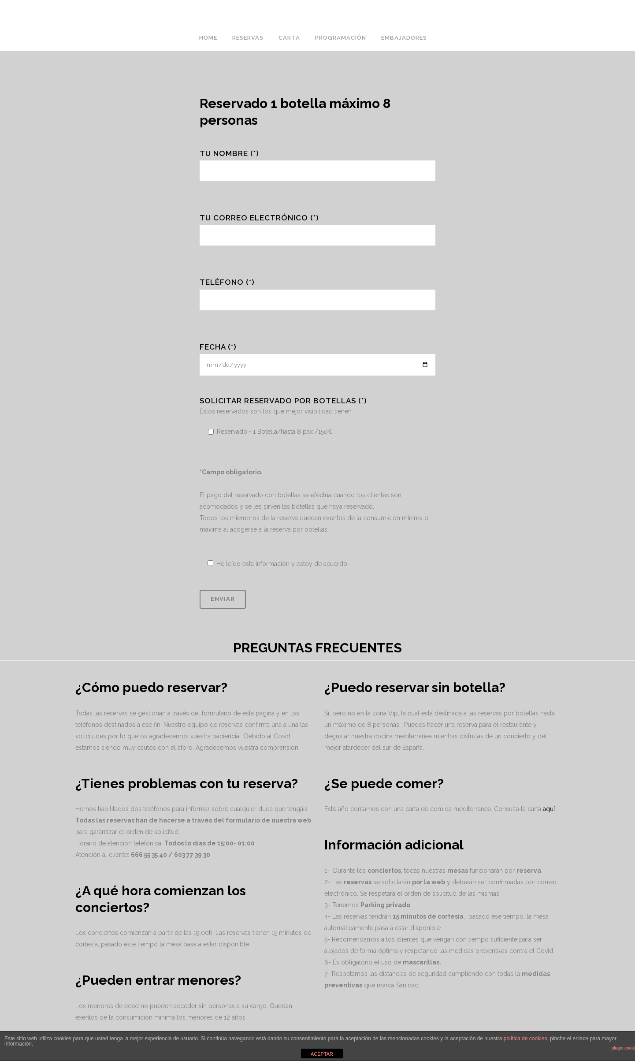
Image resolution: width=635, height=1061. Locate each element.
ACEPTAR (322, 1054)
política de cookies (525, 1038)
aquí (549, 808)
